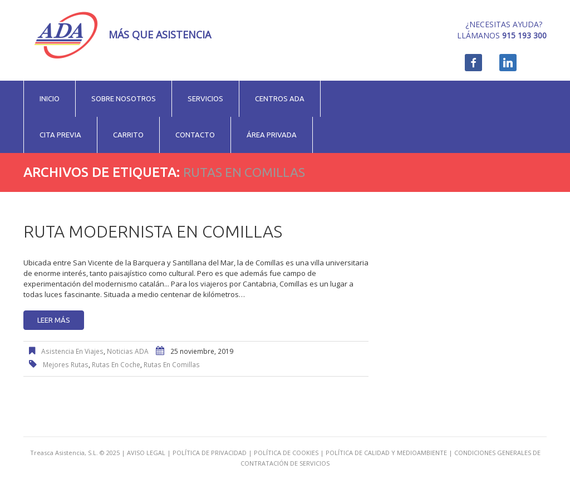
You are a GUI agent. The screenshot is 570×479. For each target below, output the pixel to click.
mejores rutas (66, 364)
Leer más (53, 320)
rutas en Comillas (172, 364)
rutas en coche (116, 364)
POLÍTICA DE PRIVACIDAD (210, 452)
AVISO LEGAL (146, 452)
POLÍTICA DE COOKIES (286, 452)
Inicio (50, 98)
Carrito (128, 135)
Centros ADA (279, 98)
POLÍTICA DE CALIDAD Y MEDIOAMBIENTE (386, 452)
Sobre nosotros (123, 98)
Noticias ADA (128, 351)
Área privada (272, 135)
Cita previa (60, 135)
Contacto (195, 135)
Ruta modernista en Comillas (152, 231)
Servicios (205, 98)
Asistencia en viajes (72, 351)
